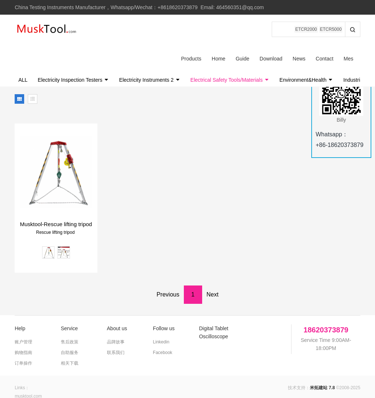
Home (130, 29)
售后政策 (69, 312)
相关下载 (69, 333)
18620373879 (326, 300)
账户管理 (23, 312)
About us (117, 299)
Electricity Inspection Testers (73, 51)
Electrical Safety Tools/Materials (229, 51)
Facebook (162, 323)
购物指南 (23, 323)
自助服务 (69, 323)
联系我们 (116, 323)
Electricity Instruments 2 (149, 51)
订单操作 (23, 333)
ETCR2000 (306, 29)
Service (69, 299)
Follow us (164, 299)
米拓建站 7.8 (322, 358)
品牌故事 (116, 312)
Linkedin (161, 312)
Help (20, 299)
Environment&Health (306, 51)
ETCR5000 (331, 29)
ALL (22, 51)
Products (103, 29)
